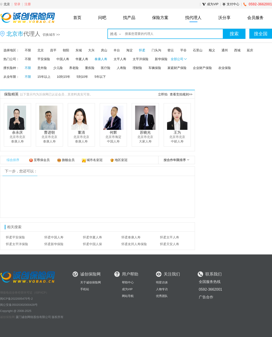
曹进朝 (49, 132)
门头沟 (156, 50)
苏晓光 (145, 132)
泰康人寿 (101, 59)
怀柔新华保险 (53, 244)
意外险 (42, 68)
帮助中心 (128, 282)
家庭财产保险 (177, 68)
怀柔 (142, 50)
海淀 (129, 50)
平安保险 (43, 59)
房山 (104, 50)
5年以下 (100, 76)
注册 (27, 4)
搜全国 (260, 33)
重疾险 (90, 68)
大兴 (91, 50)
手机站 (84, 289)
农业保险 (224, 68)
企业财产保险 (202, 68)
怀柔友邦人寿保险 (134, 244)
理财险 (137, 68)
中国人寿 (62, 59)
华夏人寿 (81, 59)
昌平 (53, 50)
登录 (17, 4)
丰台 (117, 50)
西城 (237, 50)
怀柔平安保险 (15, 237)
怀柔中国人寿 (53, 237)
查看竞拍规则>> (181, 94)
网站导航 (128, 296)
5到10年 (82, 76)
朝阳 (66, 50)
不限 (28, 50)
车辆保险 (154, 68)
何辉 (113, 132)
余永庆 (17, 132)
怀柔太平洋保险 (17, 244)
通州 (224, 50)
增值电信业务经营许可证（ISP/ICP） (24, 292)
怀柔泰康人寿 (131, 237)
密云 (171, 50)
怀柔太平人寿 (169, 237)
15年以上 (44, 76)
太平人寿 (120, 59)
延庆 (250, 50)
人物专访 (162, 289)
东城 (78, 50)
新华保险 (161, 59)
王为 (177, 132)
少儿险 (58, 68)
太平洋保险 (140, 59)
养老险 (74, 68)
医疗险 (105, 68)
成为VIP (127, 289)
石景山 (197, 50)
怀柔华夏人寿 (92, 237)
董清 (81, 132)
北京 (40, 50)
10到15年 (63, 76)
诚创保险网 (7, 317)
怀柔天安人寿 (169, 244)
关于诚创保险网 (90, 282)
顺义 (212, 50)
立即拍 (163, 94)
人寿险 (121, 68)
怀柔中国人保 (92, 244)
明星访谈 (162, 282)
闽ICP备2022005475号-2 (16, 298)
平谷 (183, 50)
